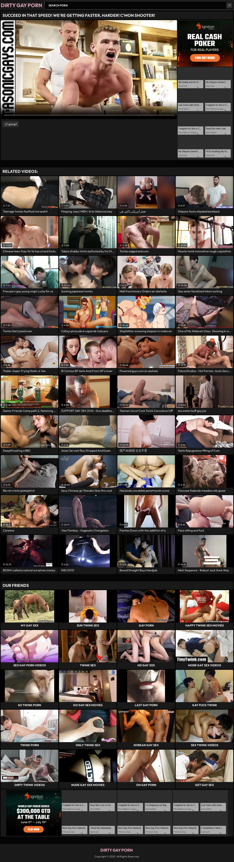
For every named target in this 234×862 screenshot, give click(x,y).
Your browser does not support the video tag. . (89, 69)
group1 (12, 124)
